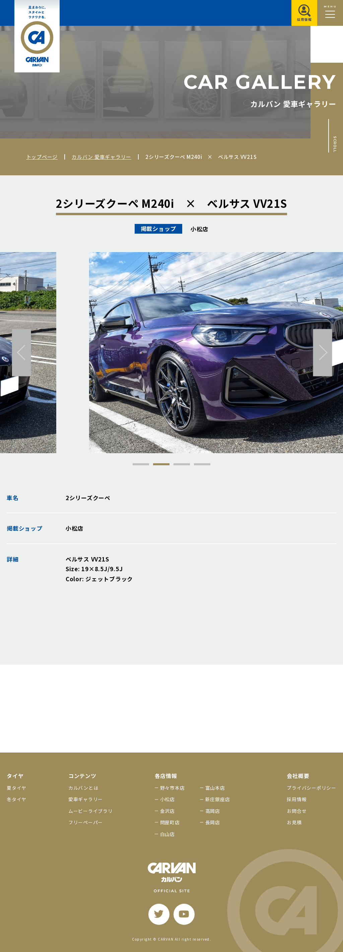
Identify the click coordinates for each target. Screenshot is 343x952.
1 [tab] (141, 464)
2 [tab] (161, 464)
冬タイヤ (16, 799)
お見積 (294, 822)
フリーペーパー (85, 822)
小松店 (167, 799)
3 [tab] (182, 464)
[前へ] (21, 352)
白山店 (167, 834)
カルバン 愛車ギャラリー (101, 156)
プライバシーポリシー (311, 787)
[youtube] (184, 914)
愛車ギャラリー (85, 799)
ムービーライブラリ (90, 811)
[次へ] (322, 352)
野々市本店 (172, 787)
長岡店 (212, 822)
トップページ (42, 156)
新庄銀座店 (217, 799)
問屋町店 (170, 822)
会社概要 (298, 776)
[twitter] (158, 914)
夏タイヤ (16, 787)
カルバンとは (83, 787)
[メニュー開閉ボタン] (330, 13)
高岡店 (212, 811)
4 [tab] (202, 464)
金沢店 (167, 811)
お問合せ (296, 811)
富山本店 (215, 787)
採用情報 (296, 799)
